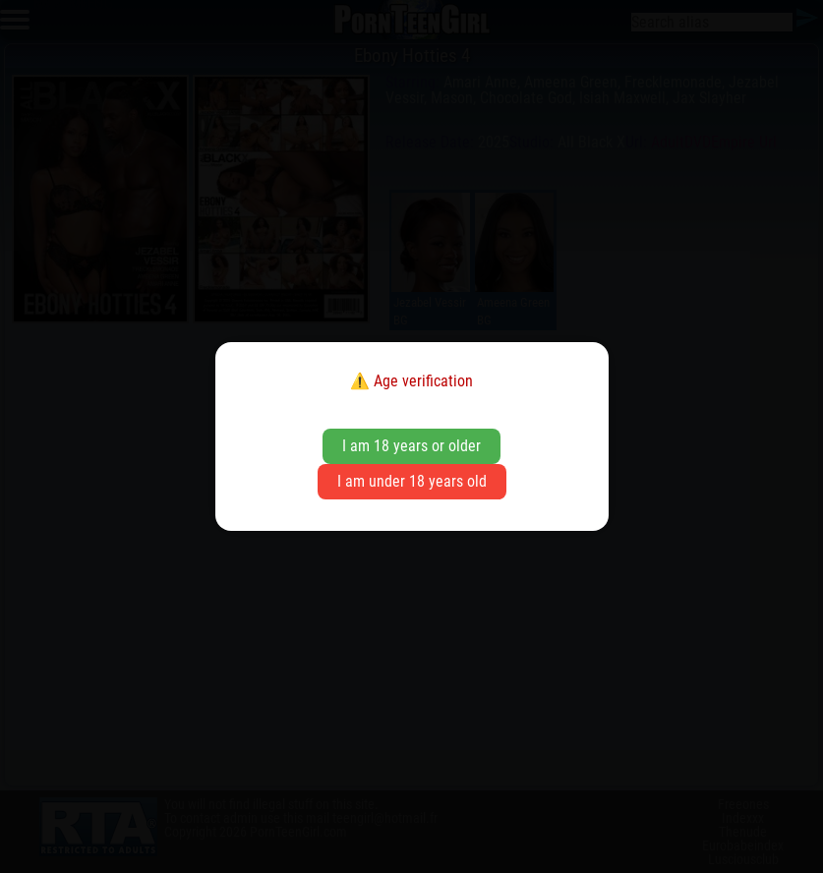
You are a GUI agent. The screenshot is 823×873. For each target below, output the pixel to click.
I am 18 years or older (411, 445)
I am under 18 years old (412, 481)
